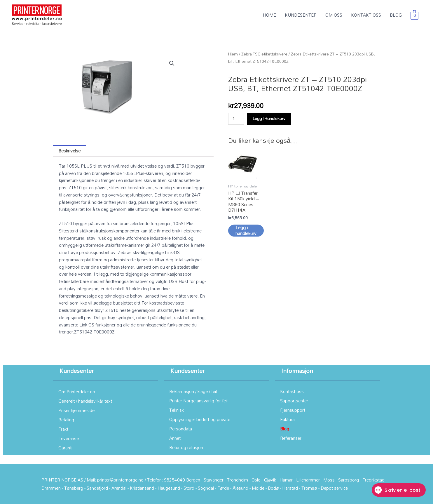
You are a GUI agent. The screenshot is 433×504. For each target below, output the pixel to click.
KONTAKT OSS (366, 15)
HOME (269, 15)
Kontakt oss (292, 391)
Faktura (287, 419)
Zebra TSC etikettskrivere (264, 54)
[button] (172, 63)
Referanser (290, 438)
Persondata (180, 428)
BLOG (396, 15)
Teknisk (176, 410)
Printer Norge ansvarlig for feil (198, 400)
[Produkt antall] (236, 119)
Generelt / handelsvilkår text (85, 401)
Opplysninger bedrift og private (199, 419)
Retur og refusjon (186, 447)
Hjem (233, 54)
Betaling (66, 419)
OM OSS (333, 15)
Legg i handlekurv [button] (245, 233)
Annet (175, 438)
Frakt (63, 429)
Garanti (65, 447)
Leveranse (68, 438)
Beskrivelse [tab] (69, 150)
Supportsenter (294, 400)
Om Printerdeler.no (76, 391)
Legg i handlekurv (269, 119)
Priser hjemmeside (76, 410)
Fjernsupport (292, 410)
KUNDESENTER (301, 15)
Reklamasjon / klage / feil (193, 391)
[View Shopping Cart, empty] (414, 15)
